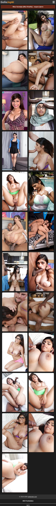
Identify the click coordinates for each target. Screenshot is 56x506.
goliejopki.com (32, 497)
